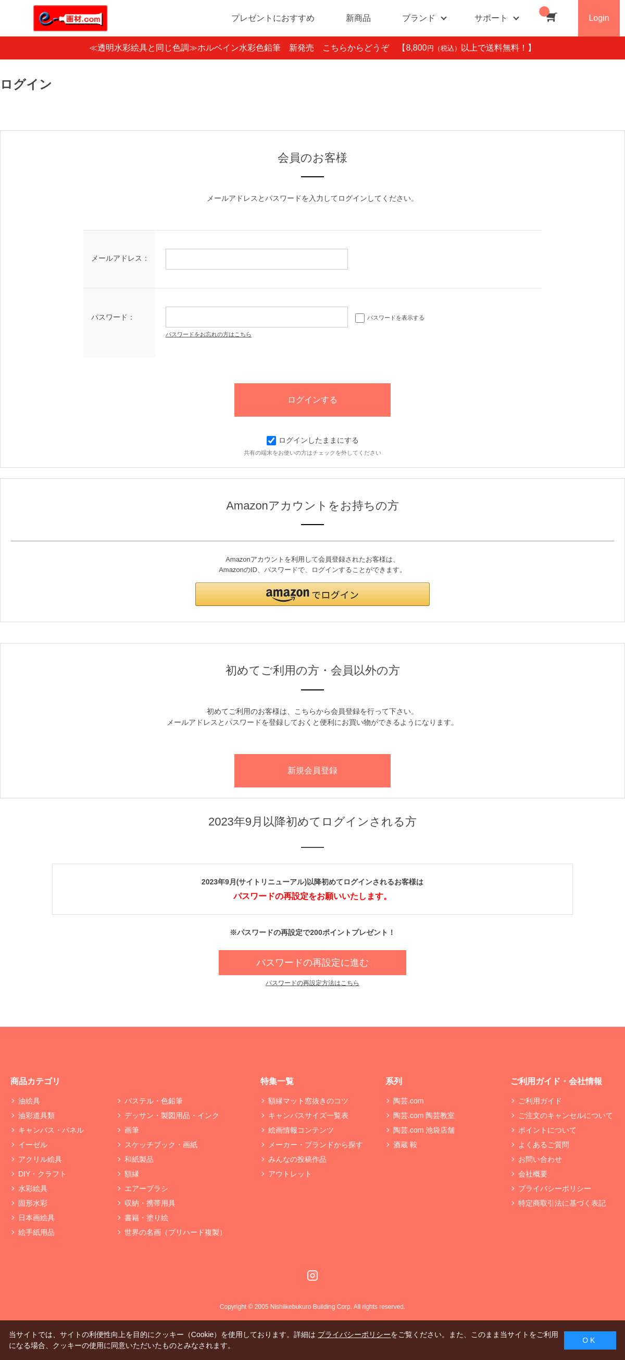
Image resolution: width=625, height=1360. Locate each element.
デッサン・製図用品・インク (171, 1115)
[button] (312, 594)
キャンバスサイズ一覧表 (308, 1115)
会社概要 (532, 1174)
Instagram (312, 1275)
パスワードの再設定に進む (312, 962)
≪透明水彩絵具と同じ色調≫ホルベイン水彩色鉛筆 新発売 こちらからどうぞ (243, 47)
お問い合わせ (540, 1159)
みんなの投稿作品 (297, 1159)
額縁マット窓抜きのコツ (308, 1101)
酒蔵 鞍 (405, 1144)
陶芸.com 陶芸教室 (424, 1115)
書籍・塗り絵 (146, 1217)
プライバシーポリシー (554, 1188)
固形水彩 (32, 1203)
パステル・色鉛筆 (153, 1101)
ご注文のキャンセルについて (565, 1115)
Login (599, 18)
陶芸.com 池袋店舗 (424, 1130)
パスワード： (113, 317)
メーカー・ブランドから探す (315, 1144)
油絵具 (29, 1101)
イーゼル (32, 1144)
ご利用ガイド (540, 1101)
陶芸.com (408, 1101)
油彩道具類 (36, 1115)
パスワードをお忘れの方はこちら (209, 334)
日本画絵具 (36, 1217)
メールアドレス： (120, 258)
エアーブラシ (146, 1188)
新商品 (358, 18)
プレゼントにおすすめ (273, 18)
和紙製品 (139, 1159)
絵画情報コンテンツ (301, 1130)
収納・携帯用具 (150, 1203)
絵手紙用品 (36, 1232)
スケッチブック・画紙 (160, 1144)
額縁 (131, 1174)
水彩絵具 (32, 1188)
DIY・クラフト (42, 1174)
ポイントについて (547, 1130)
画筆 (131, 1130)
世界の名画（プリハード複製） (175, 1232)
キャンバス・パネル (51, 1130)
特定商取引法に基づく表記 (562, 1203)
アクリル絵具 (40, 1159)
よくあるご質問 (543, 1144)
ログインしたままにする (313, 440)
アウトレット (290, 1174)
